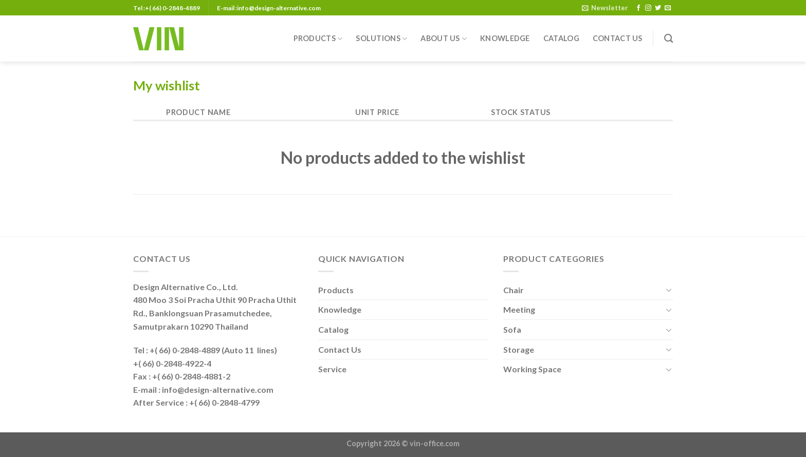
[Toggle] (669, 289)
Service (332, 369)
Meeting (519, 309)
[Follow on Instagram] (648, 8)
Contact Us (618, 38)
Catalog (561, 38)
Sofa (512, 329)
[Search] (668, 38)
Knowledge (505, 38)
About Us (443, 39)
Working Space (532, 369)
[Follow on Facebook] (638, 8)
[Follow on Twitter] (658, 8)
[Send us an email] (668, 8)
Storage (518, 349)
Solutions (381, 39)
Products (318, 39)
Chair (513, 290)
